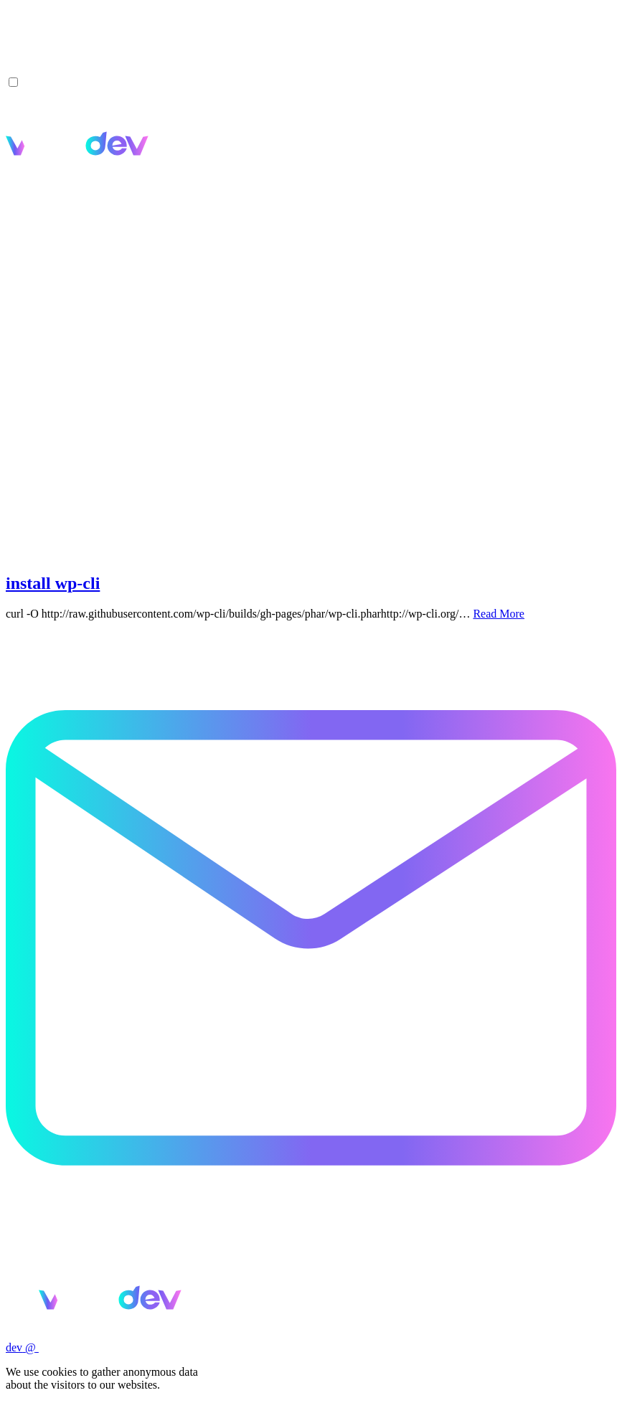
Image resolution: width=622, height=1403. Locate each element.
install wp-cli (53, 583)
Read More (498, 614)
